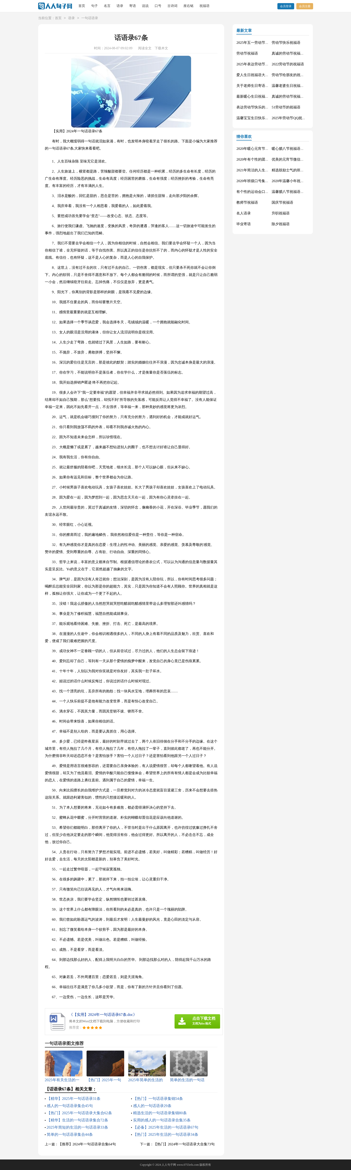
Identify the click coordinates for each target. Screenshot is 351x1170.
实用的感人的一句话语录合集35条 (162, 1120)
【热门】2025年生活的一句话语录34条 (165, 1134)
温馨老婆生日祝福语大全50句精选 (299, 86)
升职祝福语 (281, 213)
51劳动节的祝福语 (286, 107)
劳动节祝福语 (247, 53)
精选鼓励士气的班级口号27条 (295, 170)
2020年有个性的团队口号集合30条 (263, 159)
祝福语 (204, 6)
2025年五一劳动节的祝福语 (258, 43)
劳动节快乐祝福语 (286, 43)
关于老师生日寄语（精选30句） (261, 86)
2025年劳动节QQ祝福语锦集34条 (298, 118)
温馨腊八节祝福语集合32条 (293, 192)
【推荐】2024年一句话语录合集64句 (87, 1144)
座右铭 (188, 6)
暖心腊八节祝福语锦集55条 (293, 149)
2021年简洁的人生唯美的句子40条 (263, 170)
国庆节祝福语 (282, 202)
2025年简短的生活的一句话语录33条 (77, 1127)
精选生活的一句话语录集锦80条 (160, 1113)
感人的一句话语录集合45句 (70, 1106)
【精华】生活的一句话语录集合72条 (77, 1120)
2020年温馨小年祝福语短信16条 (297, 181)
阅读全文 (145, 48)
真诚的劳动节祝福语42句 (291, 96)
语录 (120, 6)
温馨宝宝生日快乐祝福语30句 (259, 118)
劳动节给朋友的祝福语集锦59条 (297, 75)
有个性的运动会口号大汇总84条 (261, 192)
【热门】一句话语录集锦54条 (158, 1099)
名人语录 (243, 213)
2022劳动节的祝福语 (288, 64)
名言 (107, 6)
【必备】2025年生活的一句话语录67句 (165, 1127)
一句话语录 (89, 18)
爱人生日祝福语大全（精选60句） (263, 75)
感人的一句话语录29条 (152, 1106)
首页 (81, 6)
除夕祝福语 (281, 224)
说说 (145, 6)
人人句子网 (169, 1164)
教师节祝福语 (247, 202)
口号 (158, 6)
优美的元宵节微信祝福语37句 (295, 159)
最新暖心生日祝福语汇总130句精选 (264, 96)
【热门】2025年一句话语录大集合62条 (79, 1113)
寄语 (132, 6)
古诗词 (172, 6)
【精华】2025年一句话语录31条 (73, 1099)
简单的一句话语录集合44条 (70, 1134)
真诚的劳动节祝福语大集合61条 (297, 53)
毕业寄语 (243, 224)
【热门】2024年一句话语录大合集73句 (184, 1144)
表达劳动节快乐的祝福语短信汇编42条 (267, 107)
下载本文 (161, 48)
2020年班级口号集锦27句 (256, 181)
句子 (94, 6)
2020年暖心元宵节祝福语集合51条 (263, 149)
